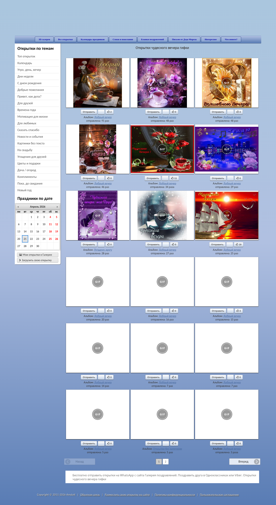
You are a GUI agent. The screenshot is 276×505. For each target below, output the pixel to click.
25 (50, 239)
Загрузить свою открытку (35, 260)
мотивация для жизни (32, 117)
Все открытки (65, 39)
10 (44, 224)
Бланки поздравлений (152, 39)
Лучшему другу (103, 249)
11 (50, 224)
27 (18, 246)
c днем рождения (29, 83)
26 (56, 239)
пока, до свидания (29, 183)
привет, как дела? (29, 96)
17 (44, 231)
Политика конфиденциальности (175, 495)
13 (18, 231)
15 (31, 231)
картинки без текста (31, 143)
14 (25, 231)
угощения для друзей (31, 157)
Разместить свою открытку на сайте (127, 495)
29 (31, 246)
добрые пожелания (30, 90)
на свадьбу (24, 150)
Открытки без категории (167, 448)
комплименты (27, 177)
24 (44, 239)
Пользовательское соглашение (219, 495)
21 (25, 239)
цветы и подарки (28, 163)
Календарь (24, 63)
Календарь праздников (93, 39)
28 (25, 246)
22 (31, 239)
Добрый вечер (103, 117)
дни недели (25, 76)
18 (50, 231)
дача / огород (26, 170)
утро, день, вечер (29, 70)
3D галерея (44, 39)
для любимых (26, 123)
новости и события (30, 137)
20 (18, 239)
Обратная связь (90, 495)
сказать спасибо (28, 130)
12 (56, 224)
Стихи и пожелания (123, 39)
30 (37, 246)
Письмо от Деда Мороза (184, 39)
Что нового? (231, 39)
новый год (24, 190)
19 (56, 231)
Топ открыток (26, 56)
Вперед (243, 461)
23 (37, 239)
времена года (26, 110)
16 (37, 231)
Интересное (211, 39)
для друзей (25, 103)
